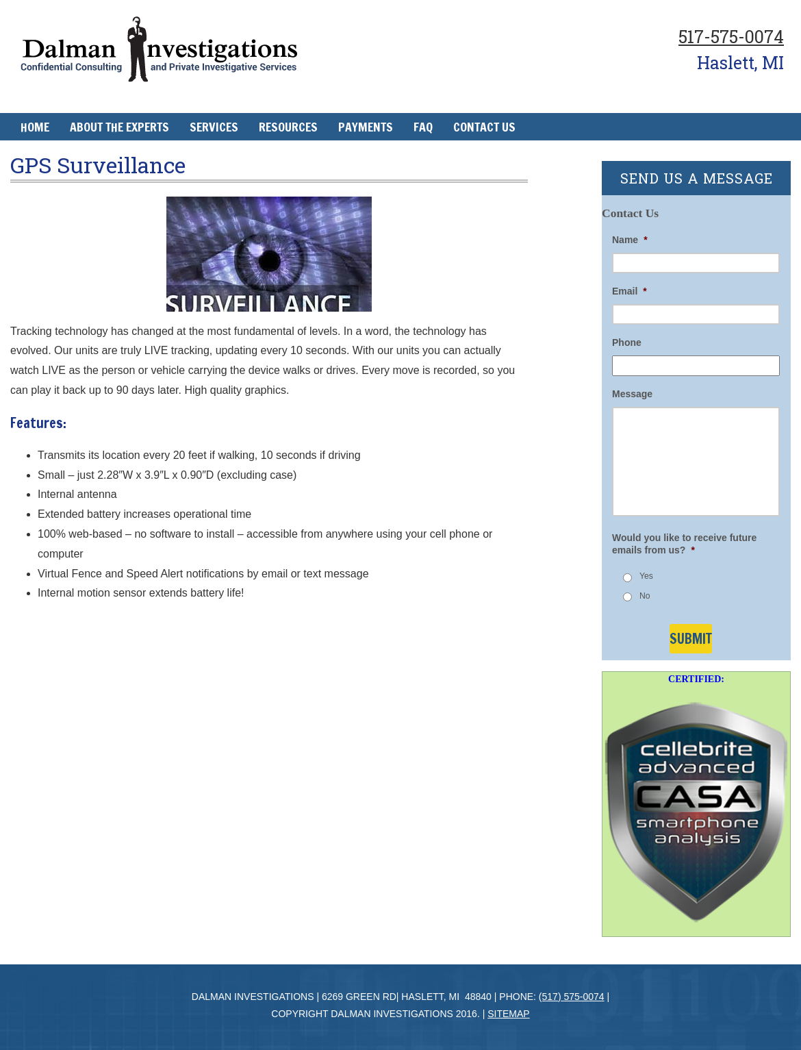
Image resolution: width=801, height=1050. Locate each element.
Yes (646, 576)
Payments (365, 127)
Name (630, 239)
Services (214, 127)
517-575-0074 (731, 36)
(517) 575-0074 (572, 996)
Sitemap (508, 1013)
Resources (288, 127)
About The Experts (119, 127)
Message (632, 393)
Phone (626, 342)
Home (35, 127)
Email (629, 291)
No (644, 596)
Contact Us (484, 127)
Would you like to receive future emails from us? (684, 543)
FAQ (423, 127)
